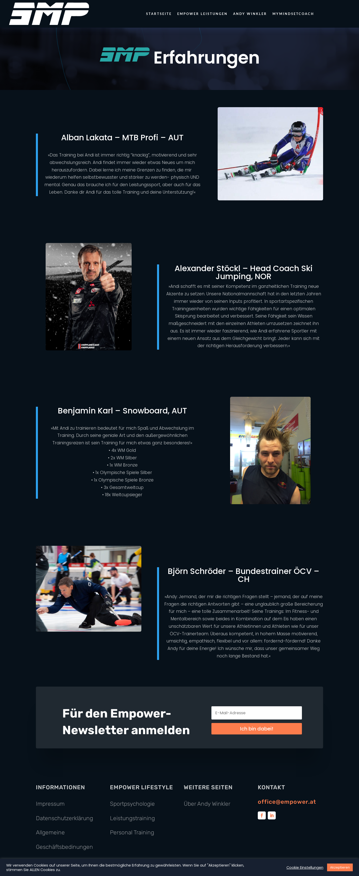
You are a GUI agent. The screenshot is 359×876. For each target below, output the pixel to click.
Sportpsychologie (132, 803)
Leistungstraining (132, 818)
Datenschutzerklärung (64, 818)
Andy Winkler (250, 14)
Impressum (50, 803)
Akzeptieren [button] (340, 867)
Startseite (159, 14)
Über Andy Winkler (207, 803)
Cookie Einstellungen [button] (304, 867)
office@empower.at (287, 801)
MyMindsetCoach (293, 14)
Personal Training (132, 832)
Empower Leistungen (202, 14)
